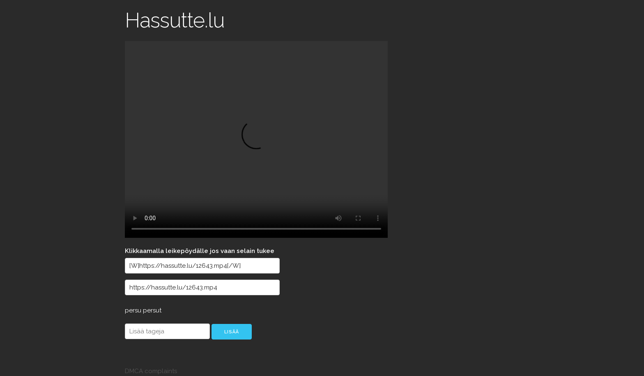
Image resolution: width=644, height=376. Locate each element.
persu (134, 310)
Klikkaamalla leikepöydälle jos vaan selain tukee (199, 251)
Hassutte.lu (175, 20)
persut (152, 310)
